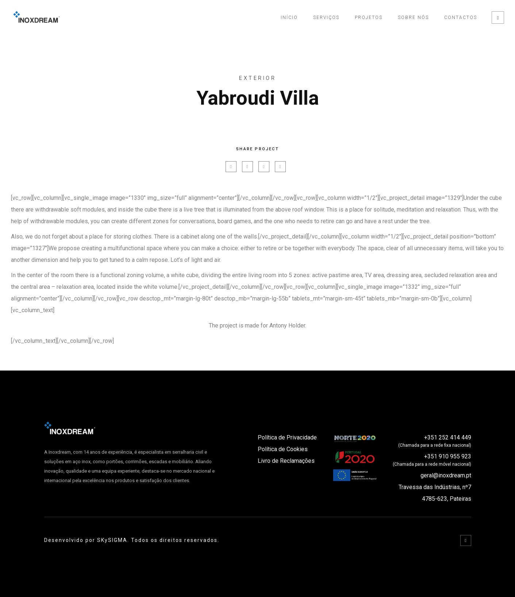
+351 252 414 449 (447, 437)
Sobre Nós (413, 17)
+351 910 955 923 (447, 456)
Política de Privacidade (287, 437)
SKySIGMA (112, 540)
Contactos (460, 17)
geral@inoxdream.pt (445, 475)
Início (289, 17)
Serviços (326, 17)
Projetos (369, 17)
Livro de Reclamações (286, 460)
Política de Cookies (283, 449)
